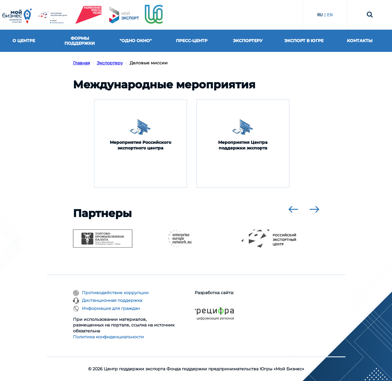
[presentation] (293, 209)
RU (320, 14)
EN (330, 14)
